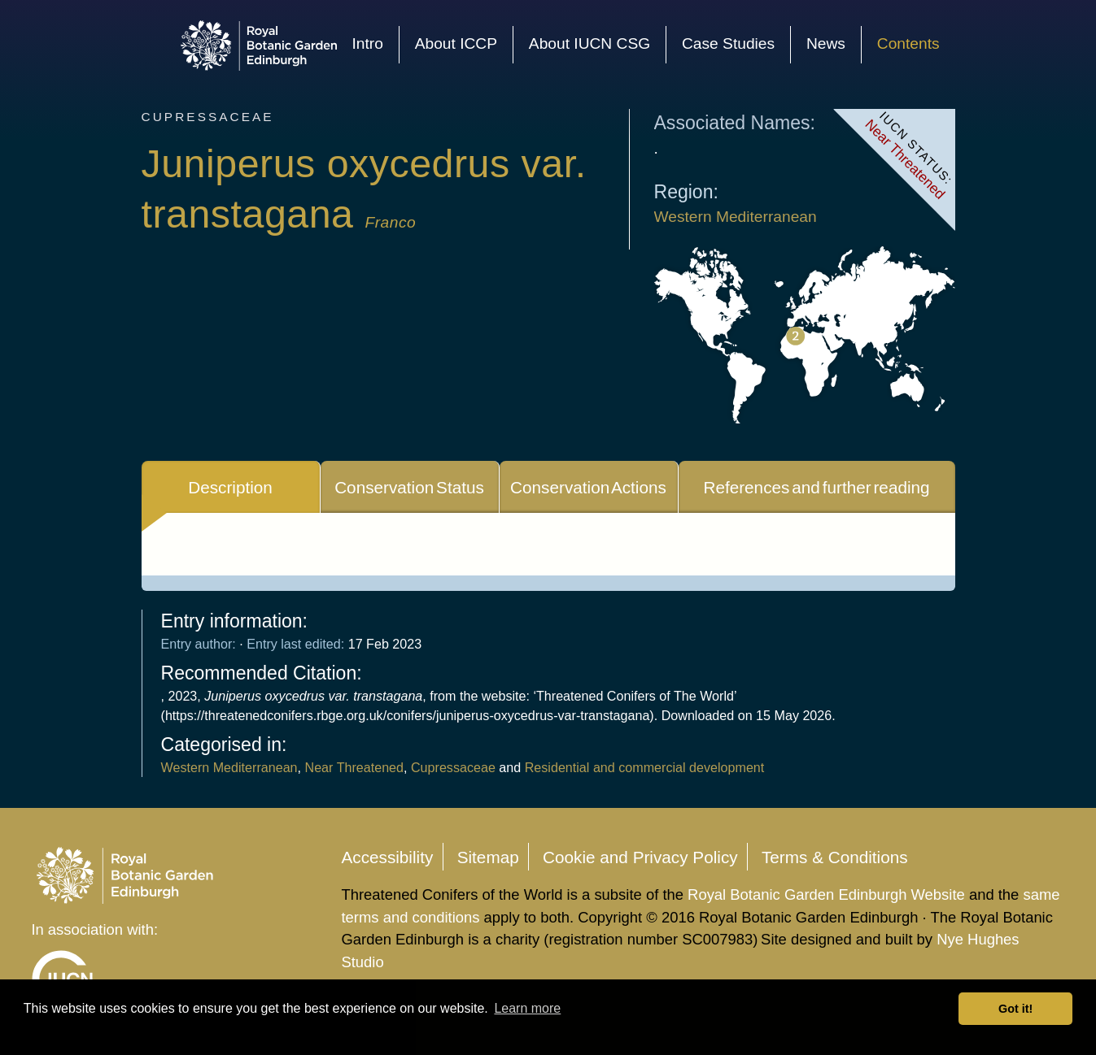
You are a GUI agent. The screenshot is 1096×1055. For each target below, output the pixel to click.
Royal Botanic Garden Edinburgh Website (828, 894)
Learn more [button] (527, 1008)
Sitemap (488, 856)
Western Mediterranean (735, 216)
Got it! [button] (1015, 1008)
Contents (908, 43)
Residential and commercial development (642, 767)
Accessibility (387, 856)
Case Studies (728, 43)
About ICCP (456, 43)
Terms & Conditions (835, 856)
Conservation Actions (588, 487)
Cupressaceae (453, 767)
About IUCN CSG (589, 43)
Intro (367, 43)
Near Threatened (354, 767)
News (825, 43)
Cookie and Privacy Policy (640, 856)
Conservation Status (409, 487)
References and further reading (816, 487)
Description (230, 487)
